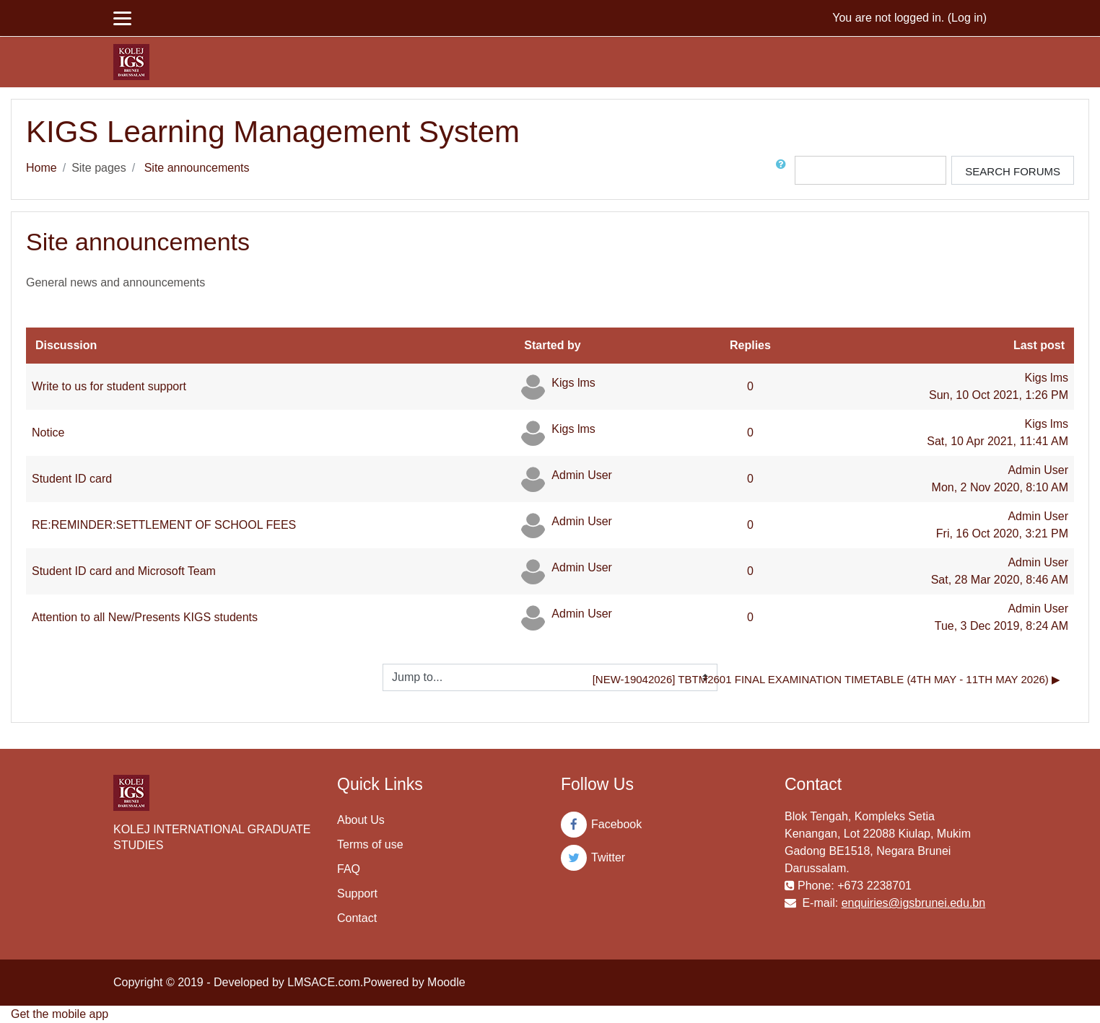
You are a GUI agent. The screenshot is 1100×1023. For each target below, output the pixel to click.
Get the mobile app (59, 1014)
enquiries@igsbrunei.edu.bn (913, 903)
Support (357, 893)
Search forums (1012, 171)
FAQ (348, 869)
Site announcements (197, 168)
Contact (357, 918)
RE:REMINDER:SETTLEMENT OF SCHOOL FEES (164, 525)
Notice (48, 432)
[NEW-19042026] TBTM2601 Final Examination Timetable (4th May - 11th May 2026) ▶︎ (826, 679)
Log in (967, 18)
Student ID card (72, 479)
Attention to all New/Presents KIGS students (145, 617)
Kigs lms (573, 383)
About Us (361, 820)
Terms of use (370, 844)
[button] (783, 170)
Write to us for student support (109, 386)
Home (41, 168)
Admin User (581, 475)
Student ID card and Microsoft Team (124, 571)
